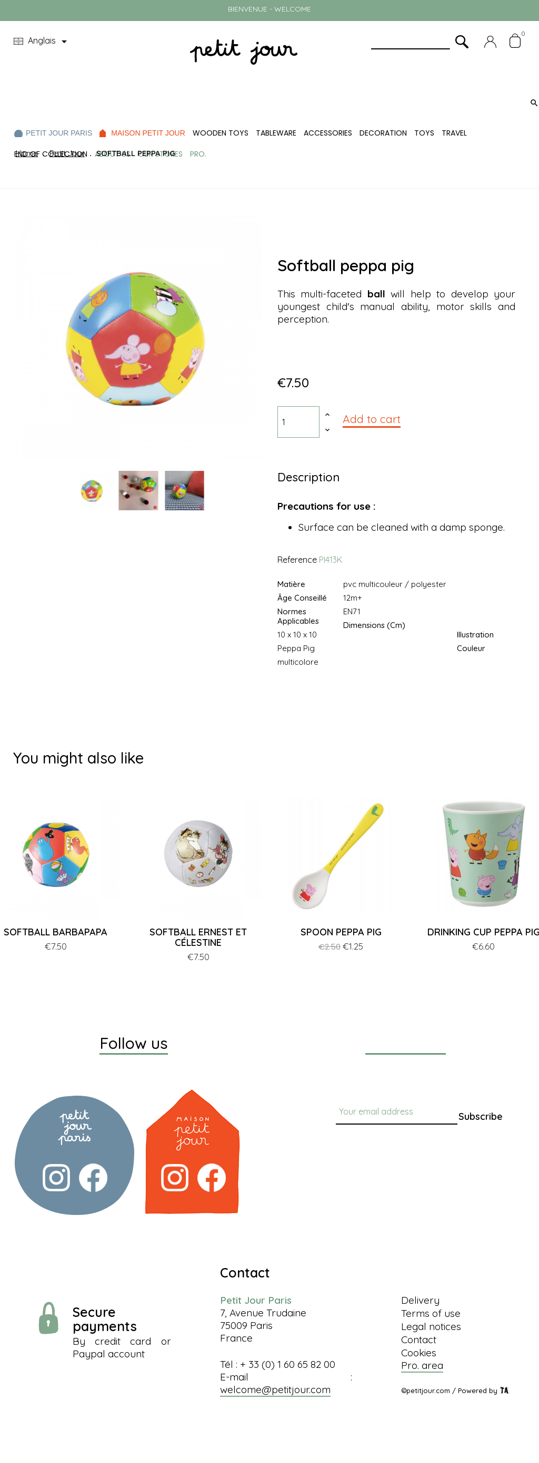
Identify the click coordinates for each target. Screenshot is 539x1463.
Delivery (420, 1300)
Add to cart (372, 419)
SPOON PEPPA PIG (341, 932)
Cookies (418, 1352)
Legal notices (431, 1326)
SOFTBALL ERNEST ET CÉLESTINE (198, 937)
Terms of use (431, 1313)
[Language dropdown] (42, 41)
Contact (418, 1339)
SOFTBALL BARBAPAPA (55, 932)
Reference (297, 559)
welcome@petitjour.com (275, 1389)
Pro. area (422, 1365)
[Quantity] (298, 422)
